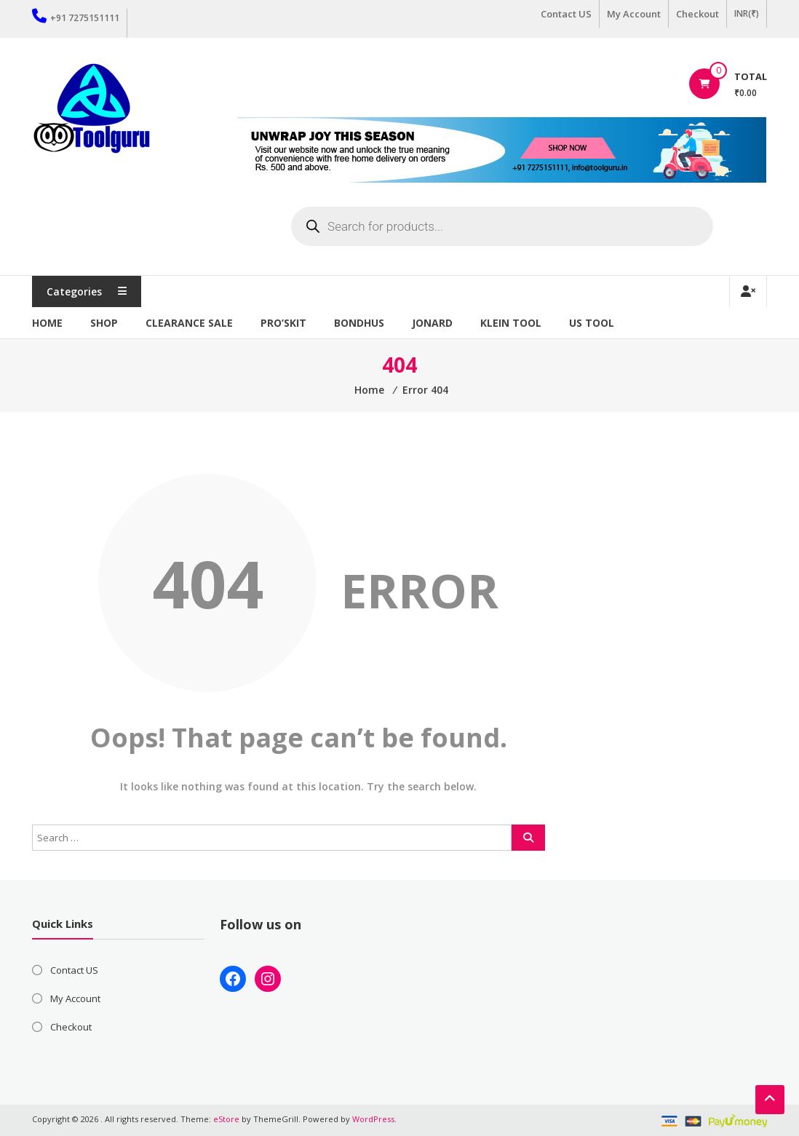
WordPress (373, 1118)
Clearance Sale (189, 323)
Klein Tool (510, 323)
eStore (226, 1118)
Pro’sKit (283, 323)
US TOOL (591, 323)
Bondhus (359, 323)
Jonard (432, 323)
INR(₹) (746, 13)
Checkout (697, 13)
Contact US (566, 13)
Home (47, 323)
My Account (634, 13)
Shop (104, 323)
